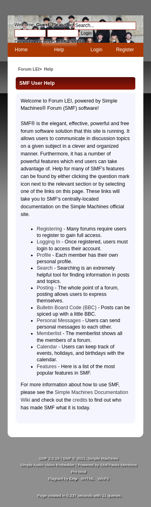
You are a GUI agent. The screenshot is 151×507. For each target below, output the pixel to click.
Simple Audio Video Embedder (47, 465)
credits (79, 400)
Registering (49, 229)
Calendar (47, 347)
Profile (44, 255)
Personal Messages (59, 320)
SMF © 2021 (74, 458)
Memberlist (49, 333)
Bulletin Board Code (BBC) (66, 307)
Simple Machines (103, 458)
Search (45, 268)
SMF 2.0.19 (49, 458)
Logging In (48, 242)
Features (46, 366)
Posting (45, 288)
